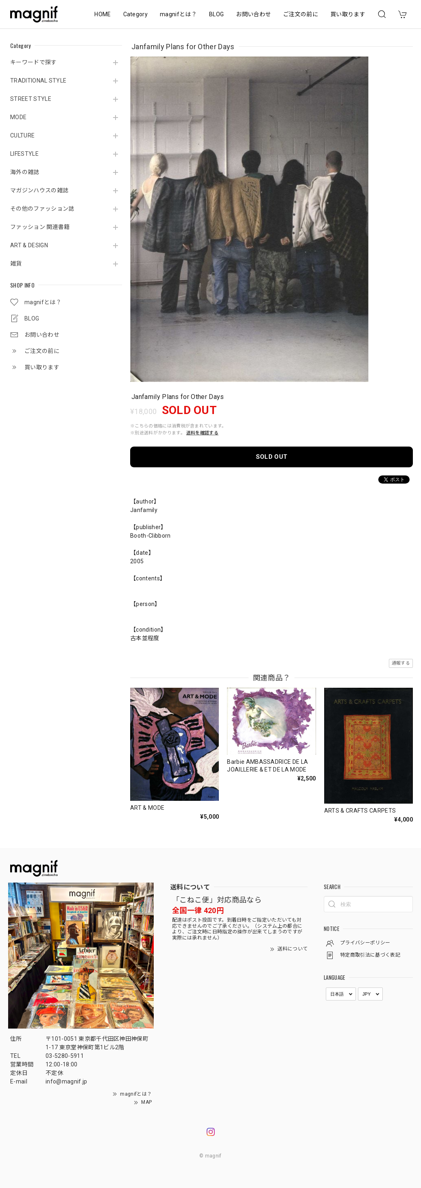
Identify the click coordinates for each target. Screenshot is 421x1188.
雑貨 (16, 263)
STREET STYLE (30, 99)
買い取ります (347, 14)
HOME (102, 14)
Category (135, 14)
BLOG (216, 14)
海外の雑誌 (24, 172)
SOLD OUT (272, 456)
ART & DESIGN (29, 245)
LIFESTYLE (24, 153)
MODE (18, 117)
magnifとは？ (178, 14)
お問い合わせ (253, 14)
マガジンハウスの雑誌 (39, 190)
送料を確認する (202, 433)
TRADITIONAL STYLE (38, 80)
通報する (401, 663)
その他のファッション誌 (42, 208)
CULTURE (22, 135)
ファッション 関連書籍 (40, 227)
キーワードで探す (33, 62)
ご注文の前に (300, 14)
